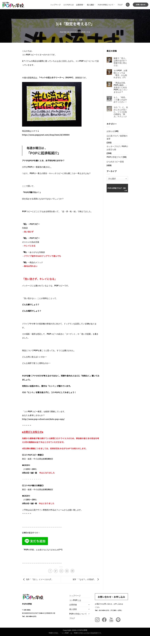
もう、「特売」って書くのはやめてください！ (120, 99)
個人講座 (91, 4)
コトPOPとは (68, 4)
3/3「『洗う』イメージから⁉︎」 (37, 579)
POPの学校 (86, 32)
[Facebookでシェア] (50, 571)
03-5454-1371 (104, 610)
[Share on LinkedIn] (72, 571)
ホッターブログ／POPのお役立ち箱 (117, 148)
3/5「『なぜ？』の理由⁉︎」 (86, 579)
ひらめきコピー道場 (75, 20)
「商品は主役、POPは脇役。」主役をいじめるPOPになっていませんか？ (120, 87)
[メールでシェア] (61, 571)
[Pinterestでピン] (67, 571)
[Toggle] (89, 604)
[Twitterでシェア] (56, 571)
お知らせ (110, 131)
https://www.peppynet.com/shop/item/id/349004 (45, 134)
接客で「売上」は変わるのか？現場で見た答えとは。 (120, 61)
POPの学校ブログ (114, 157)
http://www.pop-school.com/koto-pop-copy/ (43, 419)
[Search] (128, 5)
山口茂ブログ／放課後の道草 (117, 137)
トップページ (55, 4)
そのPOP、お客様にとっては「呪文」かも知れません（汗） (120, 74)
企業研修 (80, 4)
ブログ (120, 4)
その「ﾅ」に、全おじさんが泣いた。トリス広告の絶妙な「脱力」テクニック (121, 112)
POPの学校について (106, 4)
